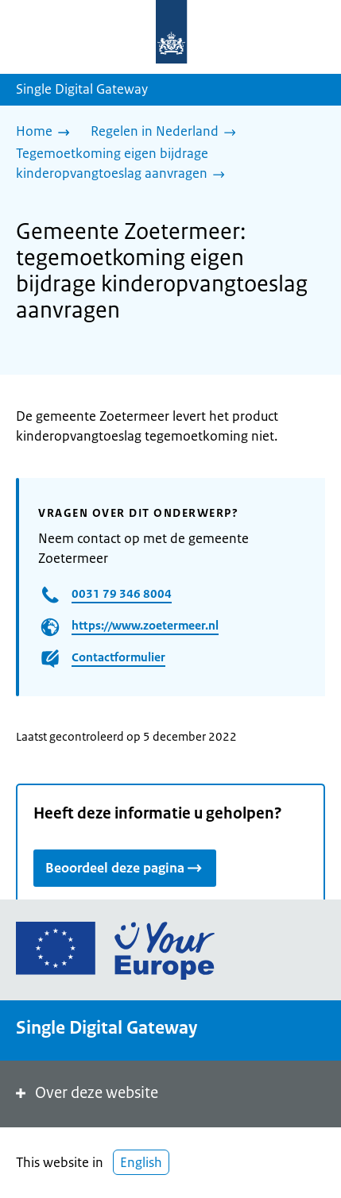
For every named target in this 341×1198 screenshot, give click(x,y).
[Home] (47, 132)
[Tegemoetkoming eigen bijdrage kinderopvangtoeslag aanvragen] (164, 165)
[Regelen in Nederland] (167, 132)
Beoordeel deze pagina (124, 867)
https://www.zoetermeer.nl (145, 625)
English (141, 1162)
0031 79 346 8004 (122, 593)
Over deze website (85, 1093)
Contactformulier (118, 656)
